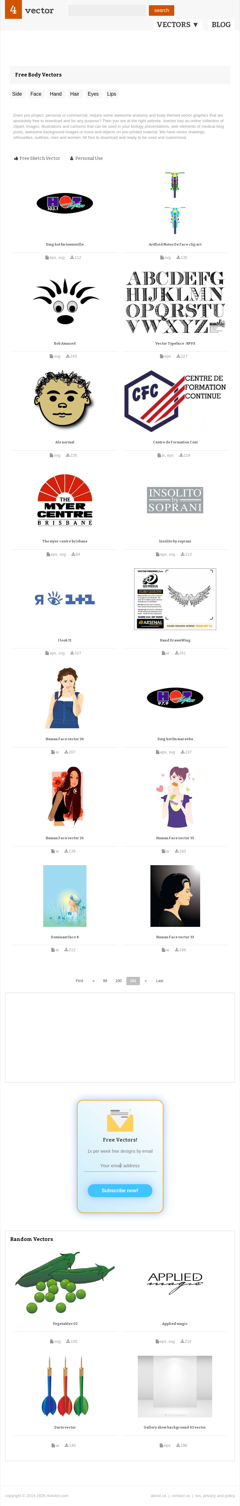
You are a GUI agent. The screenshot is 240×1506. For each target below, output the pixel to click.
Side (17, 94)
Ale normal (64, 442)
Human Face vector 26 (65, 838)
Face (36, 94)
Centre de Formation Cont (175, 442)
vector (39, 10)
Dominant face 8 (65, 937)
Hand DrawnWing (175, 640)
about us (158, 1495)
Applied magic (175, 1324)
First (79, 981)
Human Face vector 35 (175, 838)
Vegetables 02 (65, 1324)
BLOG (221, 24)
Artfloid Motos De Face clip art (175, 245)
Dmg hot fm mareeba (175, 739)
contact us (181, 1495)
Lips (111, 94)
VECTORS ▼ (178, 24)
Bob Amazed (65, 344)
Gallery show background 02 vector (175, 1427)
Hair (75, 94)
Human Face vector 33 (175, 937)
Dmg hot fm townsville (65, 245)
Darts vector (65, 1427)
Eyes (94, 94)
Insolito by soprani (175, 541)
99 (105, 981)
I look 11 (64, 640)
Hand (56, 94)
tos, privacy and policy (215, 1495)
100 (119, 981)
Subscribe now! (120, 1190)
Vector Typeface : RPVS (175, 344)
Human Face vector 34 (65, 739)
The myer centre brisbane (64, 541)
